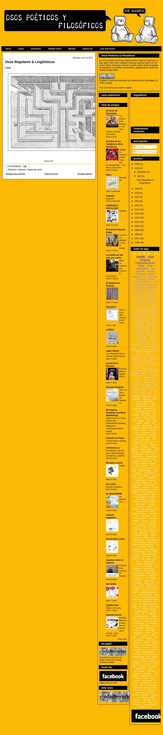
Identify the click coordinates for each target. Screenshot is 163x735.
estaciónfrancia (138, 657)
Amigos (142, 349)
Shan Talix (153, 373)
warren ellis (146, 394)
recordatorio (143, 697)
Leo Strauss (151, 523)
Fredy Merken (151, 478)
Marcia (153, 533)
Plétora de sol (149, 564)
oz (146, 685)
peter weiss (140, 692)
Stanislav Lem (138, 588)
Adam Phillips (148, 402)
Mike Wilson (144, 320)
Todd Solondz (138, 375)
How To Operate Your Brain (145, 497)
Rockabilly (152, 576)
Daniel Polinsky (145, 449)
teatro (150, 702)
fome (137, 659)
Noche (150, 547)
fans (147, 657)
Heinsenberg (138, 363)
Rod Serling (138, 578)
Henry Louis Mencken (148, 492)
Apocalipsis (146, 413)
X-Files (147, 633)
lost (151, 337)
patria (135, 690)
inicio (8, 49)
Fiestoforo (111, 307)
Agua (153, 404)
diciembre (142, 172)
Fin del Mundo (148, 296)
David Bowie (138, 454)
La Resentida (151, 363)
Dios (145, 301)
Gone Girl (146, 487)
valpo (150, 707)
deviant (71, 49)
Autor (146, 418)
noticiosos (36, 49)
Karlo (137, 516)
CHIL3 (136, 433)
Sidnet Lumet (149, 583)
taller (144, 702)
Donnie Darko (138, 456)
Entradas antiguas (84, 174)
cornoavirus (145, 647)
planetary (136, 695)
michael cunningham (142, 385)
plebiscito (145, 695)
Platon (138, 561)
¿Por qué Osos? (107, 49)
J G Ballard (151, 504)
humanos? (142, 337)
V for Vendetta (151, 623)
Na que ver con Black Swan (143, 545)
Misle (152, 537)
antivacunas (138, 640)
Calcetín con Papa (115, 438)
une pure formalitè (150, 704)
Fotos (145, 359)
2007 (137, 238)
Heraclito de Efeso (142, 495)
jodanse (142, 666)
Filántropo (138, 473)
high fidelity (153, 661)
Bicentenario (147, 425)
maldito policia (145, 676)
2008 (137, 234)
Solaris (141, 585)
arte (136, 294)
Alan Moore (140, 299)
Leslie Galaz (140, 526)
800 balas (146, 399)
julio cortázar (141, 669)
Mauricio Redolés (141, 535)
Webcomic (139, 630)
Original (145, 260)
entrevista (137, 654)
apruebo (146, 380)
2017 (137, 197)
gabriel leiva (139, 291)
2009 (137, 230)
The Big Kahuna (145, 602)
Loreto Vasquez (141, 366)
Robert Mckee (151, 573)
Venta (135, 626)
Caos (154, 433)
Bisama (151, 299)
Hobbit (153, 495)
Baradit (138, 423)
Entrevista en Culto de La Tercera (123, 570)
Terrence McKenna (145, 595)
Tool (142, 614)
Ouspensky (137, 549)
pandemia (153, 685)
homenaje (136, 664)
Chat (147, 437)
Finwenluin (152, 291)
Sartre (144, 373)
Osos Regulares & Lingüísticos (30, 62)
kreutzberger (139, 671)
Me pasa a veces (114, 463)
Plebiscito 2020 (148, 561)
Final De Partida (150, 473)
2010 (137, 226)
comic (21, 49)
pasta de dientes (150, 688)
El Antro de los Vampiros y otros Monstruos (114, 144)
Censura (152, 435)
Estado (136, 464)
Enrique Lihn (147, 461)
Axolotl (152, 418)
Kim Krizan (145, 516)
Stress (136, 590)
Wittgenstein (138, 633)
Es (155, 461)
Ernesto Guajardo (115, 387)
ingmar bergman (150, 382)
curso (147, 650)
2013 (137, 213)
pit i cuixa (111, 484)
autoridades (137, 642)
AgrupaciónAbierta (142, 404)
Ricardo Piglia (149, 571)
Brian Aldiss (153, 428)
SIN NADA (111, 584)
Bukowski (152, 430)
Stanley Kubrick (151, 588)
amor (156, 638)
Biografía (110, 198)
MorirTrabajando (139, 542)
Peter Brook (146, 557)
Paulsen (137, 554)
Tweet (8, 67)
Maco (108, 175)
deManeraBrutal (148, 652)
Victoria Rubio (149, 378)
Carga (122, 465)
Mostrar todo (122, 639)
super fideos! (112, 351)
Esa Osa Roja (150, 276)
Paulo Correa (149, 325)
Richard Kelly (139, 573)
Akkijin (145, 347)
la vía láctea (150, 671)
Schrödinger (137, 583)
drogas (149, 335)
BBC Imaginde (138, 421)
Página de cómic (34, 169)
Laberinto (22, 169)
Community (138, 442)
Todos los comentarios (145, 152)
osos (141, 685)
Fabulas (145, 466)
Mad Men (143, 530)
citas (150, 257)
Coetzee (137, 301)
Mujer (137, 368)
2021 (137, 168)
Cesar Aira (139, 437)
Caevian (139, 354)
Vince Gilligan (145, 626)
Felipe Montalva (145, 471)
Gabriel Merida (141, 480)
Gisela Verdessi (150, 485)
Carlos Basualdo (141, 435)
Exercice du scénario (149, 464)
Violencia (146, 330)
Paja (146, 304)
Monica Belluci (138, 540)
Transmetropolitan (141, 616)
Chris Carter (145, 440)
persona (143, 690)
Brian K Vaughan (140, 430)
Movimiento (152, 542)
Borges (153, 306)
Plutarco (139, 564)
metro (152, 678)
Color (141, 265)
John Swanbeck (142, 511)
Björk (144, 428)
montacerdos (148, 681)
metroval (137, 681)
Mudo (155, 320)
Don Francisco (150, 454)
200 (139, 254)
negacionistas (145, 683)
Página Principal (51, 174)
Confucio (143, 444)
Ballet (155, 421)
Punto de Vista (146, 566)
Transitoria (151, 614)
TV (134, 595)
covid (154, 647)
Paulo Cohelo (152, 552)
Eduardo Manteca (142, 459)
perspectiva (152, 690)
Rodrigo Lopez (148, 580)
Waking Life (139, 332)
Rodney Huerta (148, 368)
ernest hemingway (150, 654)
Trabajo (138, 378)
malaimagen (141, 339)
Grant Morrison (148, 361)
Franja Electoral (145, 272)
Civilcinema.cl (113, 448)
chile (150, 265)
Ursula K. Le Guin (150, 621)
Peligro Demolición (149, 554)
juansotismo (152, 666)
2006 (137, 242)
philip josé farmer (148, 387)
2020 (137, 189)
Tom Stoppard (152, 375)
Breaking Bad (150, 351)
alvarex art (88, 49)
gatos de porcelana (148, 659)
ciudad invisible (140, 282)
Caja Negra (145, 433)
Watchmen (150, 628)
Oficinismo (140, 323)
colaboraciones (145, 263)
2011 (137, 222)
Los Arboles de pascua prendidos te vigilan (145, 288)
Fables (136, 466)
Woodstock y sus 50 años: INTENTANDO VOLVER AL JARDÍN (115, 453)
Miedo (146, 537)
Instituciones (140, 504)
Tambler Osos (54, 49)
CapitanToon (112, 605)
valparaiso (142, 707)
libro (145, 306)
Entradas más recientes (15, 174)
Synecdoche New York (148, 592)
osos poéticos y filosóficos (143, 343)
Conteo (148, 354)
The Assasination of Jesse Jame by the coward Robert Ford (145, 599)
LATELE (110, 330)
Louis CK (152, 528)
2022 (137, 164)
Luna (135, 530)
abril (139, 176)
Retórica (139, 571)
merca (145, 678)
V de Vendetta (138, 623)
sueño (143, 294)
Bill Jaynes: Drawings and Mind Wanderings (115, 413)
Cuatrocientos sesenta (116, 441)
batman (146, 642)
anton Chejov (151, 640)
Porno (136, 566)
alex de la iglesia (145, 638)
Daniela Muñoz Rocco (149, 452)
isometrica (147, 664)
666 (144, 254)
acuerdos (145, 635)
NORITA (123, 211)
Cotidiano (144, 447)
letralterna (137, 673)
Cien (154, 440)
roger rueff (146, 700)
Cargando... (104, 100)
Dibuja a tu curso (113, 608)
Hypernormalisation (150, 502)
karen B (151, 669)
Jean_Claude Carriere (149, 509)
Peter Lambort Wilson (149, 559)
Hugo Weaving (140, 499)
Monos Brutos (151, 540)
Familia (146, 313)
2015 (137, 205)
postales (154, 695)
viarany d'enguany (114, 487)
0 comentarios (14, 166)
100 (133, 254)
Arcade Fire (153, 349)
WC (154, 330)
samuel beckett (141, 390)
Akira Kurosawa (142, 406)
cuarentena (138, 650)
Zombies (137, 380)
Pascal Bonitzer (139, 552)
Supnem (110, 196)
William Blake (150, 630)
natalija (146, 342)
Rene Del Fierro (149, 568)
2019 (137, 193)
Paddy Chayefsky (150, 549)
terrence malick (146, 392)
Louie (145, 528)
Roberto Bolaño (140, 576)
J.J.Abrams (140, 506)
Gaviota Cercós (113, 615)
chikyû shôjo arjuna (149, 645)
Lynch (152, 366)
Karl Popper (153, 514)
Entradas (138, 147)
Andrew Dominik (149, 409)
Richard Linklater (142, 327)
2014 (137, 209)
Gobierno (136, 487)
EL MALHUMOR (114, 494)
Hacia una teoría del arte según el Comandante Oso (145, 315)
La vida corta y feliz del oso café (145, 283)
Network (143, 547)
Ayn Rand (138, 351)
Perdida (136, 557)
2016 (137, 201)
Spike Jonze (151, 585)
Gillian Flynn (147, 483)
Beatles (146, 423)
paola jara (138, 688)
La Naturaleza (122, 499)
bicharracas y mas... (116, 539)
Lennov (142, 523)
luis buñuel (147, 673)
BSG (148, 421)
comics (136, 647)
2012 (137, 217)
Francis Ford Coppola (140, 475)
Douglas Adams (151, 456)
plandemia (150, 692)
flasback (155, 657)
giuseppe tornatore (140, 661)
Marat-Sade (144, 533)
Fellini (155, 471)
